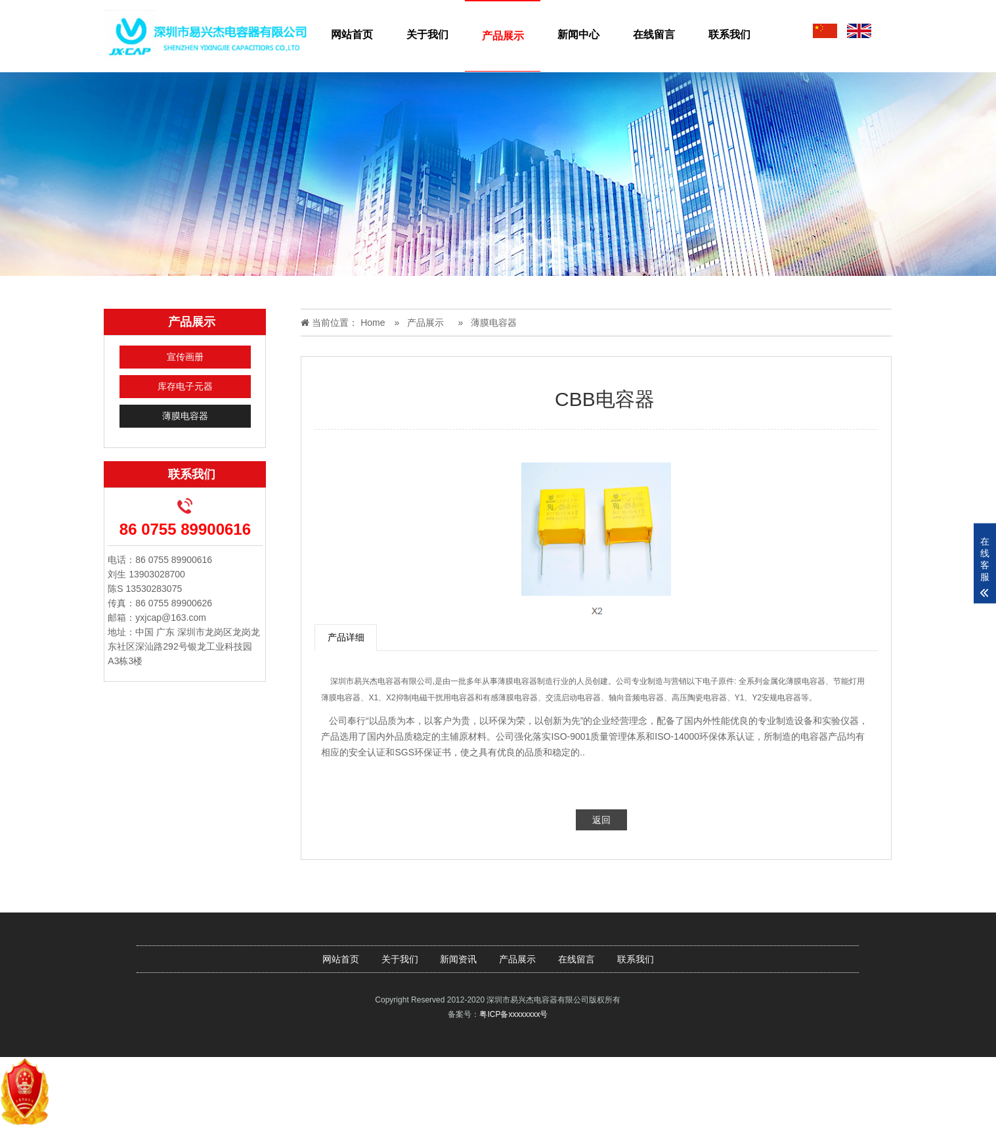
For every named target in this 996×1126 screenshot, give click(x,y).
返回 (601, 820)
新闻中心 (578, 34)
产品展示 (503, 35)
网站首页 (352, 34)
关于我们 (427, 34)
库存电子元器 (185, 386)
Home (372, 322)
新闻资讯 (458, 959)
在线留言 (654, 34)
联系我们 (729, 34)
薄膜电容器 (185, 416)
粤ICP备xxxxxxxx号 (513, 1014)
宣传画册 (185, 356)
